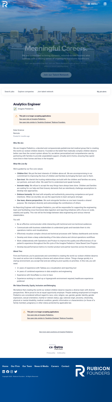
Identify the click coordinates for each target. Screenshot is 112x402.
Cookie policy (61, 353)
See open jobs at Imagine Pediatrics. (32, 119)
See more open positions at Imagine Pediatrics (56, 332)
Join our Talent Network (56, 74)
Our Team (27, 366)
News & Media (41, 366)
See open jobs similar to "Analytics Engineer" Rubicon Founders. (42, 122)
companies (26, 91)
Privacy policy (51, 353)
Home (5, 366)
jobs (9, 91)
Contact (65, 366)
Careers (55, 366)
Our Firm (15, 366)
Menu (93, 3)
